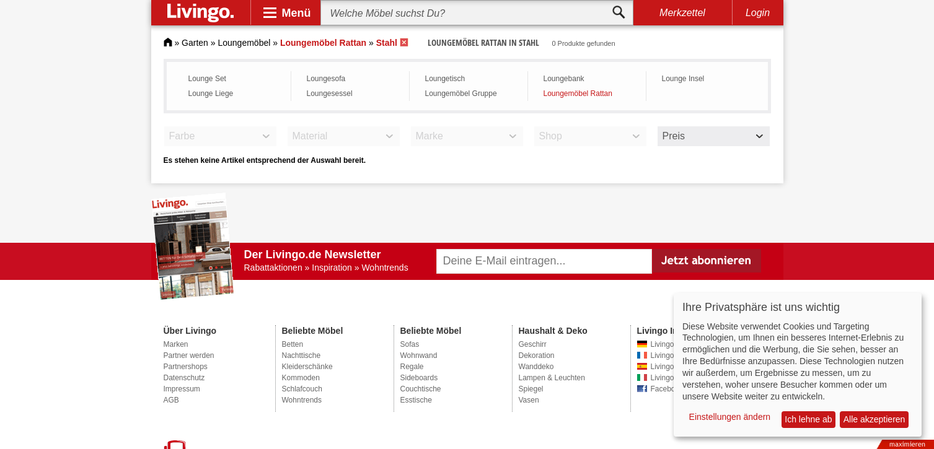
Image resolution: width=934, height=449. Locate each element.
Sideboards (419, 377)
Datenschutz (184, 377)
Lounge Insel (683, 78)
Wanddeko (536, 366)
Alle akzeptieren (874, 419)
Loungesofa (326, 78)
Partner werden (189, 355)
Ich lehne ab (808, 419)
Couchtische (420, 389)
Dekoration (537, 355)
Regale (412, 366)
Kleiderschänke (307, 366)
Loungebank (564, 78)
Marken (176, 344)
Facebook (667, 389)
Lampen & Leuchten (552, 377)
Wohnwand (419, 355)
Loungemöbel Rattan (578, 93)
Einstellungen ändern (730, 417)
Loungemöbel (244, 43)
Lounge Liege (211, 93)
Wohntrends (302, 400)
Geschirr (533, 344)
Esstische (416, 400)
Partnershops (186, 366)
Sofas (410, 344)
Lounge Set (207, 78)
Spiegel (531, 389)
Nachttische (301, 355)
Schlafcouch (302, 389)
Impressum (182, 389)
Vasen (529, 400)
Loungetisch (445, 78)
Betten (293, 344)
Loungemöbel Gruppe (461, 93)
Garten (195, 43)
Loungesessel (330, 93)
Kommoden (301, 377)
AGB (171, 400)
